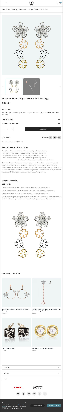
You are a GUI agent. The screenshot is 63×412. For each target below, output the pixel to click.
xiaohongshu (34, 394)
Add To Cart (43, 129)
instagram (59, 137)
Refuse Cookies (37, 405)
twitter (55, 137)
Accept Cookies (54, 405)
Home (4, 9)
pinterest (45, 394)
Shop (8, 9)
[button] (3, 86)
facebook (50, 137)
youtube (29, 394)
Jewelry (14, 9)
